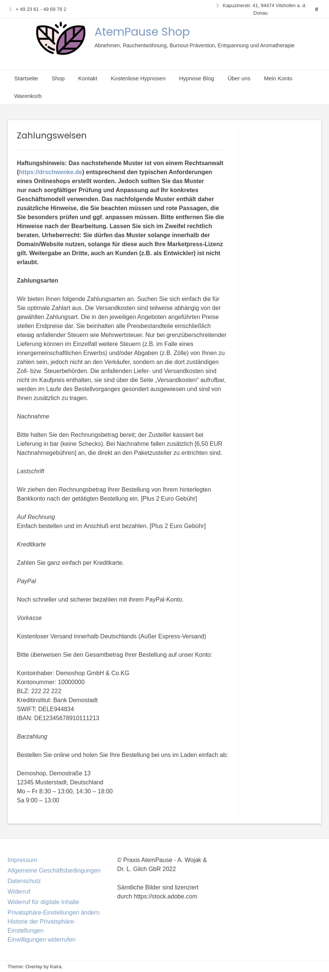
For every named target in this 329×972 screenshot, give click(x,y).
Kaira (55, 966)
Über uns (239, 78)
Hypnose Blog (196, 78)
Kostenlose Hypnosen (138, 78)
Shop (58, 78)
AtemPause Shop (142, 32)
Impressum (22, 860)
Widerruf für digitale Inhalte (43, 902)
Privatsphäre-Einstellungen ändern (53, 912)
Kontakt (87, 78)
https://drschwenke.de (50, 172)
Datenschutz (24, 881)
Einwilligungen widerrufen (41, 939)
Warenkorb (28, 96)
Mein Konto (278, 78)
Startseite (26, 78)
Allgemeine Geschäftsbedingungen (54, 870)
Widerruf (19, 891)
